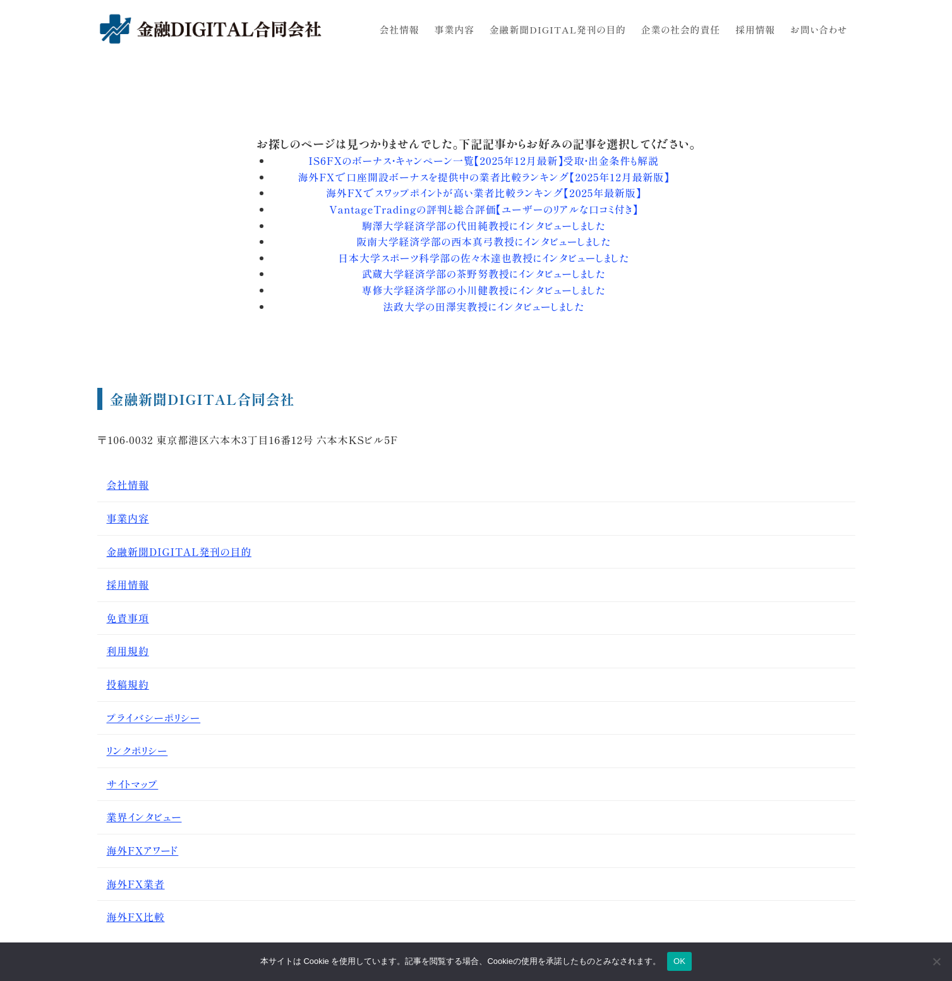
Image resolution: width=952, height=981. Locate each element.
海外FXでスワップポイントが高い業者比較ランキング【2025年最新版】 (483, 192)
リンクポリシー (137, 750)
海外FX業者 (136, 883)
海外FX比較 (136, 916)
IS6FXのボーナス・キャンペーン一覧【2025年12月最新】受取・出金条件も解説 (483, 160)
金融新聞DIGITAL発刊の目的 (179, 551)
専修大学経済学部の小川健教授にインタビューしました (484, 290)
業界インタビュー (144, 816)
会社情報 (128, 484)
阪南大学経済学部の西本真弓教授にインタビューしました (483, 241)
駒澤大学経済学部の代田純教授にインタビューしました (484, 225)
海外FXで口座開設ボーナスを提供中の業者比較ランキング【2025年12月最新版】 (484, 176)
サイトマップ (133, 783)
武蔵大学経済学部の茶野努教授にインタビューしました (484, 273)
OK (679, 961)
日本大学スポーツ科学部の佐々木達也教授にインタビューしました (483, 257)
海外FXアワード (143, 850)
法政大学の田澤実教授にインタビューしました (483, 306)
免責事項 (128, 617)
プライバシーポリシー (154, 717)
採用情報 (128, 584)
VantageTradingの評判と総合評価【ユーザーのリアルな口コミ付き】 (483, 209)
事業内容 (128, 518)
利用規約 (128, 650)
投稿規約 (128, 684)
